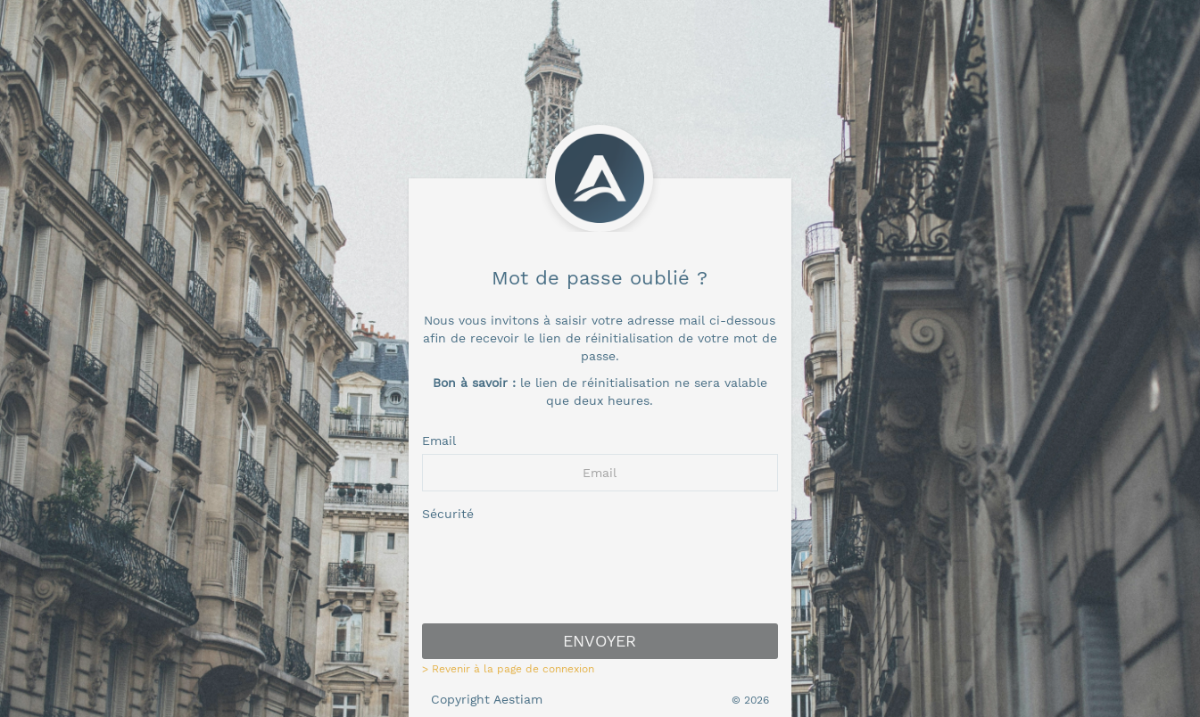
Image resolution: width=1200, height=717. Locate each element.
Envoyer (599, 640)
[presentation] (599, 575)
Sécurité (448, 514)
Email (439, 440)
